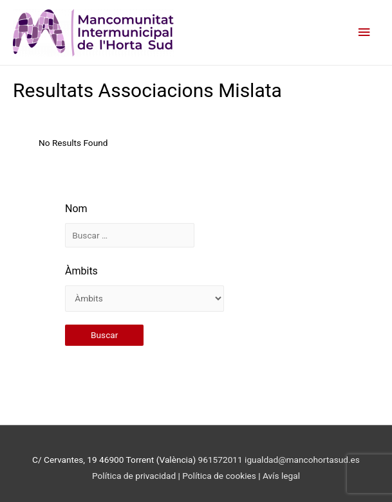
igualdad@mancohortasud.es (302, 459)
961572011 (220, 459)
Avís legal (281, 476)
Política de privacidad (134, 476)
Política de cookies (220, 476)
